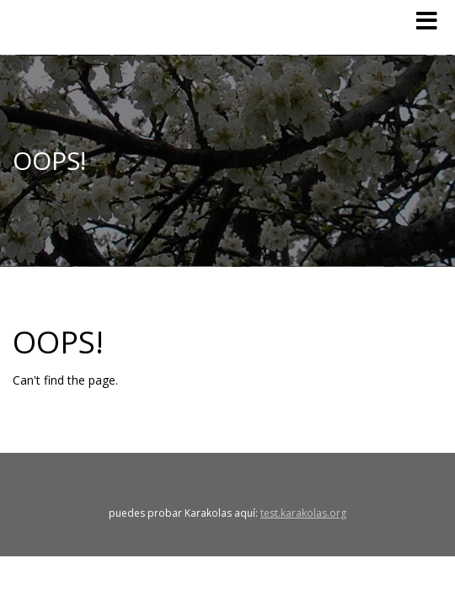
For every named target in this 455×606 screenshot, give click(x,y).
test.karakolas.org (303, 513)
